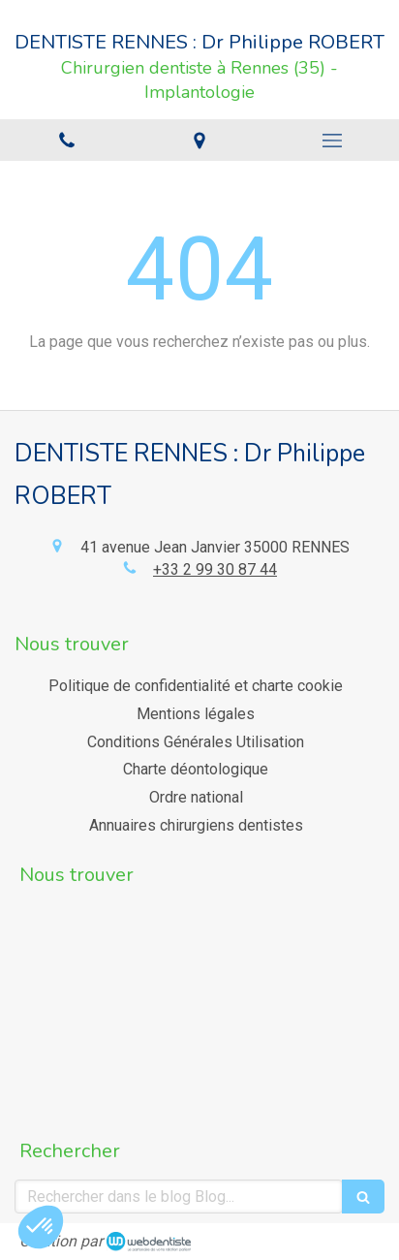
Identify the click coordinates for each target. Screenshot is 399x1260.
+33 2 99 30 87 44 (215, 569)
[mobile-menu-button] (332, 140)
